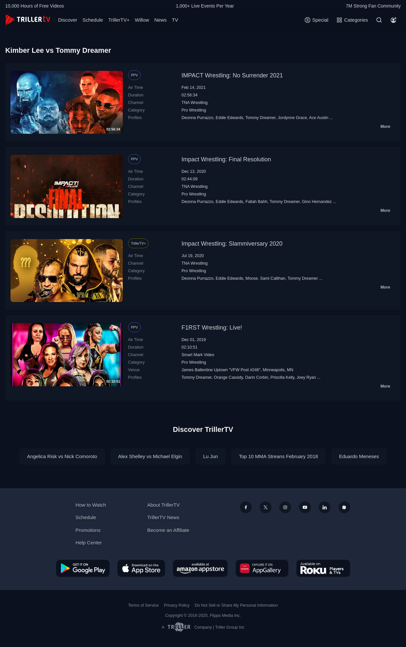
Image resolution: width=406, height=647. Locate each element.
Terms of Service (143, 605)
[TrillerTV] (27, 20)
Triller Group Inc (230, 627)
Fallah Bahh (256, 201)
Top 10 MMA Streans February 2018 (278, 456)
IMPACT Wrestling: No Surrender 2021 (232, 75)
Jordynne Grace (292, 117)
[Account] (393, 20)
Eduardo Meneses (359, 456)
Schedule (92, 20)
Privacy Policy (176, 605)
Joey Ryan (306, 377)
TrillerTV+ (119, 20)
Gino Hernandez (317, 201)
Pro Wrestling (194, 110)
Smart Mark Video (198, 355)
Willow (142, 20)
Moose (252, 278)
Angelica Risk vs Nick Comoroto (62, 456)
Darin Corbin (256, 377)
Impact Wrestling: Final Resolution (226, 159)
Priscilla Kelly (282, 377)
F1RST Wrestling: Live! (212, 327)
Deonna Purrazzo (197, 117)
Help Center (88, 542)
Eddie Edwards (229, 117)
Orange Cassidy (228, 377)
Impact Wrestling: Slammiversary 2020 (232, 243)
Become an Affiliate (168, 530)
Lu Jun (210, 456)
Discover (67, 20)
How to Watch (90, 505)
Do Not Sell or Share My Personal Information (236, 605)
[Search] (379, 20)
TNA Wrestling (195, 102)
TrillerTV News (163, 517)
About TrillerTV (163, 505)
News (160, 20)
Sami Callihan (272, 278)
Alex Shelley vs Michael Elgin (150, 456)
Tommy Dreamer (261, 117)
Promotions (87, 530)
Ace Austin (318, 117)
